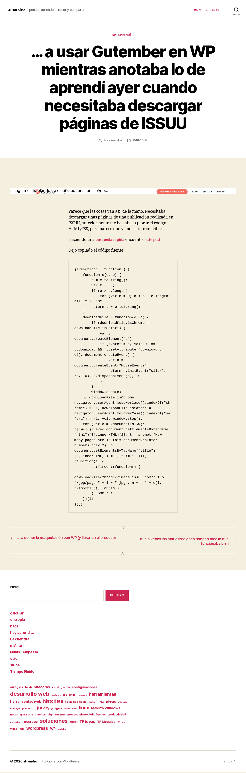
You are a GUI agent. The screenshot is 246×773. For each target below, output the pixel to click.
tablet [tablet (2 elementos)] (73, 723)
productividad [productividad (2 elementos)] (117, 715)
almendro (17, 9)
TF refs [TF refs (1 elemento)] (121, 723)
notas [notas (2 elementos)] (14, 715)
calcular (17, 614)
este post (156, 240)
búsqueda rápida (112, 240)
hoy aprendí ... (123, 35)
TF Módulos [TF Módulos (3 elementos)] (106, 723)
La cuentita (20, 640)
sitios (15, 666)
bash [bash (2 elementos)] (28, 688)
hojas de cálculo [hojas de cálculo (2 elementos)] (76, 703)
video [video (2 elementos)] (13, 729)
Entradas (212, 9)
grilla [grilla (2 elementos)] (72, 696)
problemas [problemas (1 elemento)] (60, 716)
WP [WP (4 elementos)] (53, 729)
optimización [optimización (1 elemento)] (26, 716)
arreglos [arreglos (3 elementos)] (16, 688)
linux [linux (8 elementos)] (84, 709)
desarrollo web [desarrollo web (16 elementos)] (29, 695)
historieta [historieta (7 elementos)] (53, 702)
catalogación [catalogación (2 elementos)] (61, 688)
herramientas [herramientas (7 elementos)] (102, 695)
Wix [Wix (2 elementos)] (21, 729)
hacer (15, 627)
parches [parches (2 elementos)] (40, 715)
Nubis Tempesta (25, 653)
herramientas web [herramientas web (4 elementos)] (25, 703)
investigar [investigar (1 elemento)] (15, 710)
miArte (16, 646)
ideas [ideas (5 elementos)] (111, 702)
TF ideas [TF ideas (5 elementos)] (87, 722)
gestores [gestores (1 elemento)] (56, 696)
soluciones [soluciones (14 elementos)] (54, 722)
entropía (18, 620)
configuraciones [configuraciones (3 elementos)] (84, 688)
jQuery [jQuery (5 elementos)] (43, 709)
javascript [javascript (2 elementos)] (28, 709)
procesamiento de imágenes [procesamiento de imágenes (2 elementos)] (86, 715)
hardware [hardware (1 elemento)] (82, 696)
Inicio (197, 9)
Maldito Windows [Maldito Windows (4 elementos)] (105, 709)
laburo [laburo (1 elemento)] (67, 710)
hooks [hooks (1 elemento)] (92, 703)
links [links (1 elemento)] (74, 710)
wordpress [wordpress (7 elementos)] (37, 729)
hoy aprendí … (23, 633)
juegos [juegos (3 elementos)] (56, 709)
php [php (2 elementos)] (50, 715)
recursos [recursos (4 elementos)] (30, 723)
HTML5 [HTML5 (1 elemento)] (100, 703)
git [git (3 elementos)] (65, 696)
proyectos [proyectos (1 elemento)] (15, 723)
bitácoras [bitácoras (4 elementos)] (42, 688)
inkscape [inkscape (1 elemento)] (122, 703)
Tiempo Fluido (23, 672)
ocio (14, 659)
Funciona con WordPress (62, 762)
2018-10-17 (140, 141)
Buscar (14, 588)
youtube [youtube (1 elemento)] (62, 730)
